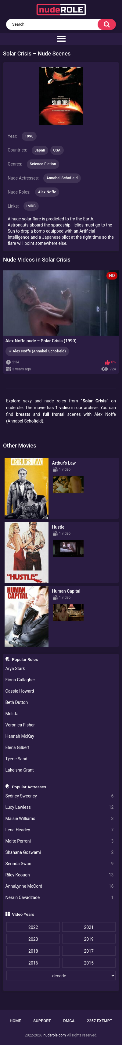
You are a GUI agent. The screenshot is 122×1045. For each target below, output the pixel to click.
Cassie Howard (19, 691)
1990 (29, 136)
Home (15, 1020)
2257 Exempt (99, 1020)
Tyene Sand (16, 758)
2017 (88, 951)
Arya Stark (15, 668)
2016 (33, 963)
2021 (88, 927)
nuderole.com (54, 1035)
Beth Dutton (16, 702)
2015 (88, 963)
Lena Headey (59, 830)
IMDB (31, 206)
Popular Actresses (29, 786)
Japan (40, 150)
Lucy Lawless (59, 807)
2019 (88, 939)
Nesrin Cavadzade (59, 897)
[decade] (61, 975)
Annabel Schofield (62, 178)
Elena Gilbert (17, 747)
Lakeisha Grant (19, 770)
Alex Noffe (47, 192)
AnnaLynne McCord (59, 886)
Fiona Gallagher (20, 679)
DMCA (68, 1020)
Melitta (12, 713)
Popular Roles (25, 659)
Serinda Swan (59, 863)
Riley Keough (59, 875)
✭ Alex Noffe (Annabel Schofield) (37, 351)
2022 (33, 927)
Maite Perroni (59, 841)
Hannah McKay (19, 736)
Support (42, 1020)
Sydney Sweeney (59, 796)
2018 (33, 951)
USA (57, 150)
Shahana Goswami (59, 852)
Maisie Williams (59, 818)
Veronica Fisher (20, 724)
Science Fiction (43, 164)
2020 (33, 939)
